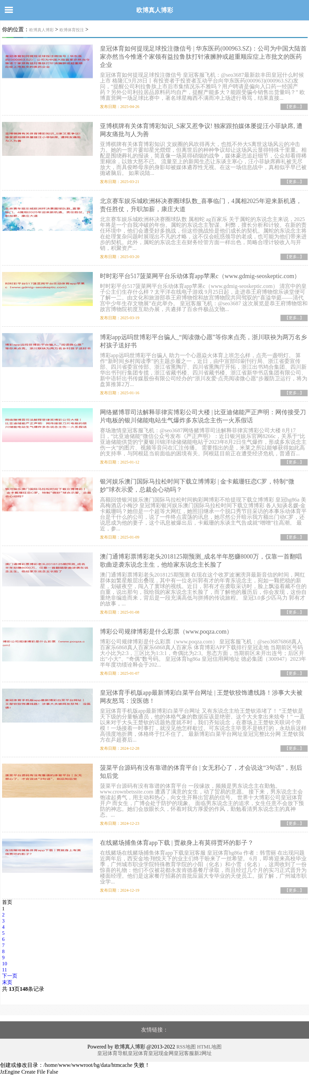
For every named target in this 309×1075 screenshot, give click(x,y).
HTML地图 (209, 1047)
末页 (7, 982)
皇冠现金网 (161, 1053)
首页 (7, 902)
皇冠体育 (138, 1053)
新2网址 (203, 1053)
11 (4, 969)
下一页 (9, 976)
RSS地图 (186, 1047)
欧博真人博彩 (154, 10)
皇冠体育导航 (112, 1053)
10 (4, 963)
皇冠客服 (184, 1053)
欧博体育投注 (71, 30)
